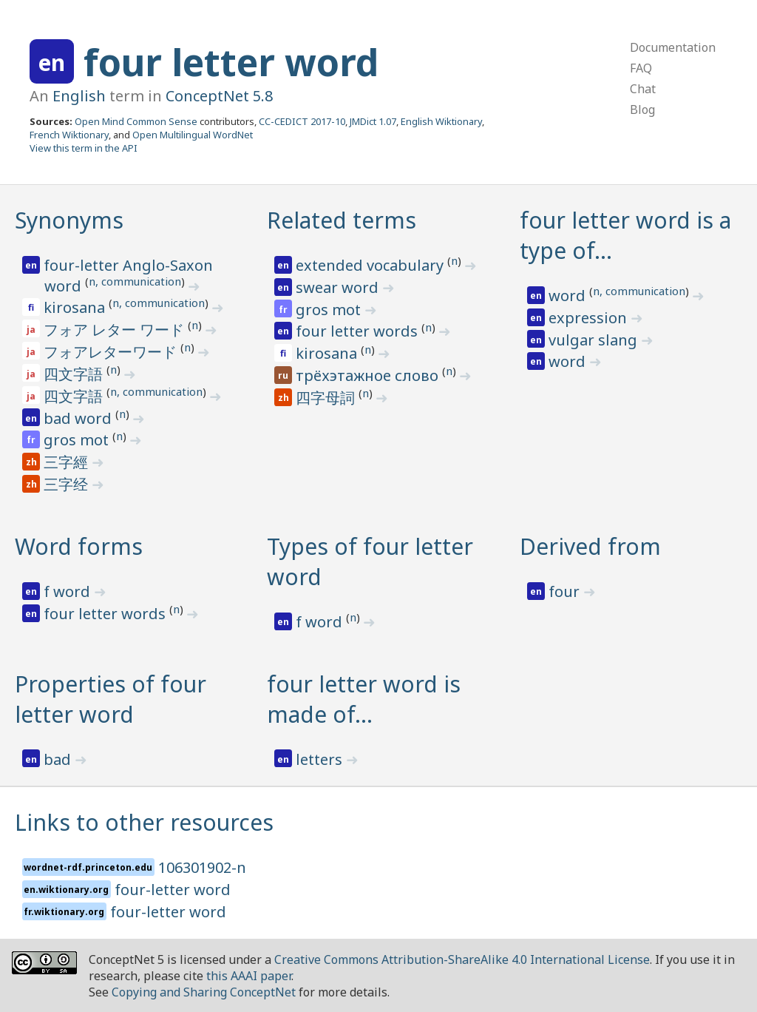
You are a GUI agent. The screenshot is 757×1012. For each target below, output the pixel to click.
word (569, 296)
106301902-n (202, 867)
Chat (643, 89)
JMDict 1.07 (373, 121)
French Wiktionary (69, 134)
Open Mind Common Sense (136, 121)
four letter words (358, 331)
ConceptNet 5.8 (219, 96)
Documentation (673, 47)
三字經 (68, 462)
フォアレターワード (112, 352)
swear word (339, 287)
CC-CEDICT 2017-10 (302, 121)
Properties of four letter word (110, 699)
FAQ (641, 68)
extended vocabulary (371, 265)
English (79, 96)
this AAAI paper (248, 976)
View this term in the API (84, 148)
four (566, 591)
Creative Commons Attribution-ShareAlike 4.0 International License (462, 959)
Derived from (590, 546)
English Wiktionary (441, 121)
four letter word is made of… (364, 699)
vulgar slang (595, 340)
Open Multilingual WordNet (192, 134)
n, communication (135, 281)
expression (590, 318)
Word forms (79, 546)
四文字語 (75, 374)
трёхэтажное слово (369, 375)
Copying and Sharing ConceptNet (204, 992)
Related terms (341, 220)
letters (321, 759)
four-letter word (173, 890)
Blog (642, 109)
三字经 (68, 484)
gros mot (78, 440)
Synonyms (69, 220)
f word (69, 591)
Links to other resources (144, 822)
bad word (79, 418)
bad (59, 759)
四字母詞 (327, 398)
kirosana (76, 307)
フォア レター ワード (116, 330)
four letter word (231, 62)
